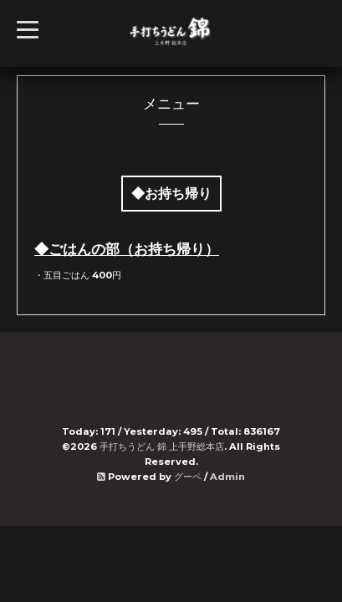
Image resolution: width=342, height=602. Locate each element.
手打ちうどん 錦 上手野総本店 (162, 446)
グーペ (188, 476)
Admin (227, 476)
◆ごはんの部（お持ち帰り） (126, 249)
